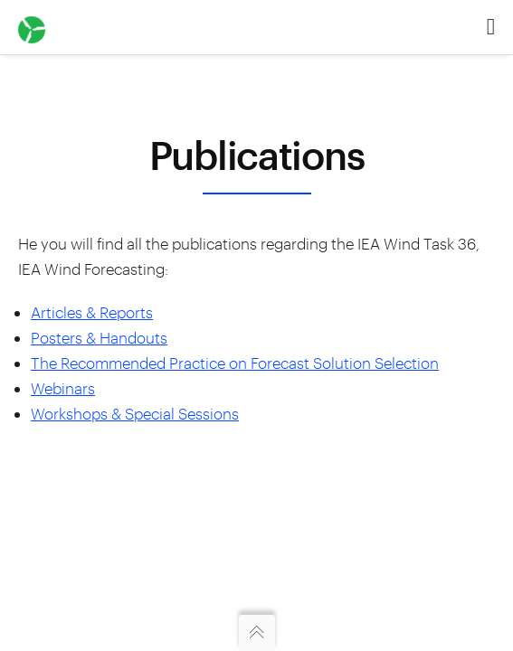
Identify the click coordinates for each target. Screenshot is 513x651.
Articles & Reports (92, 312)
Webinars (63, 388)
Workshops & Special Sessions (135, 413)
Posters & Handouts (99, 337)
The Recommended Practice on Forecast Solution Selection (235, 363)
